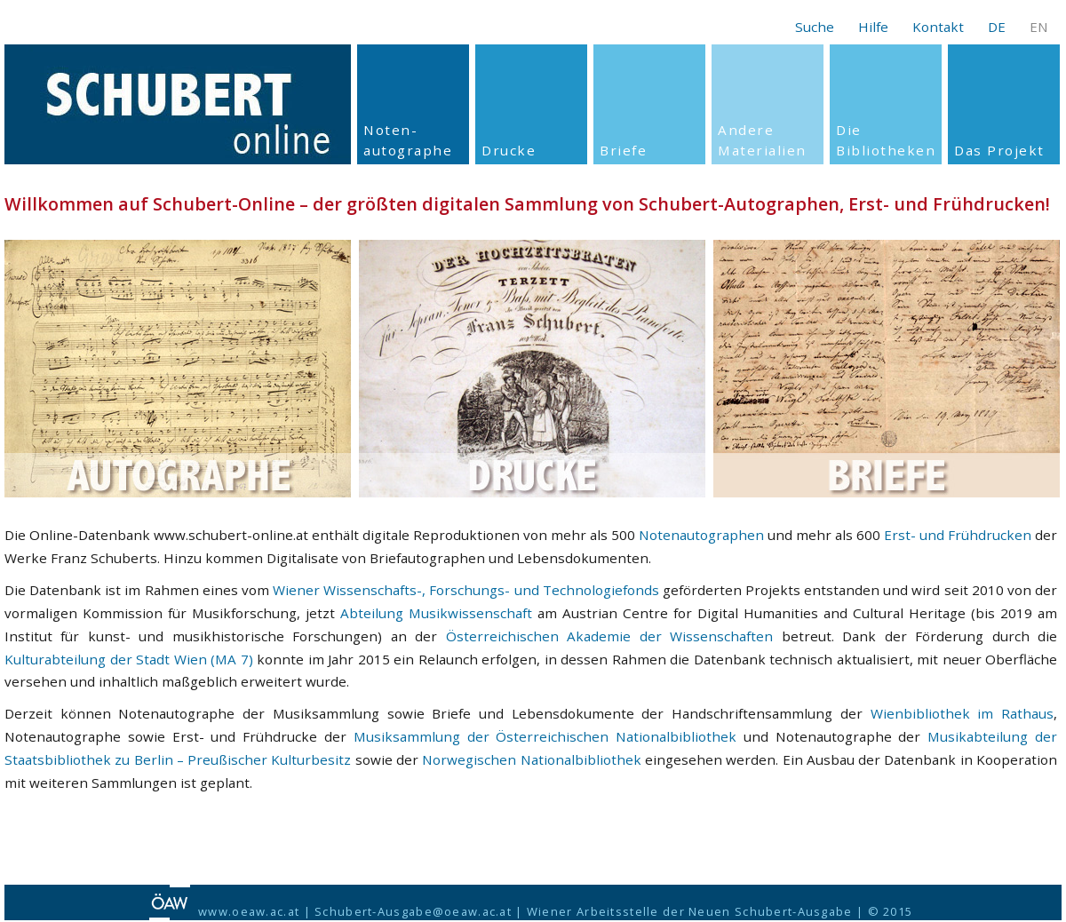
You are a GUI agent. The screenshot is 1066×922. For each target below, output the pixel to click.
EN (1039, 27)
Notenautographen (701, 535)
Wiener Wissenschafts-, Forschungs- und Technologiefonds (466, 590)
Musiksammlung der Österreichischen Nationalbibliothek (545, 736)
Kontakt (938, 27)
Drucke (508, 150)
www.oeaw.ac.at (248, 911)
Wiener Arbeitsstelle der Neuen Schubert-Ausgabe (690, 911)
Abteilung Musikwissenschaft (436, 613)
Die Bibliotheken (885, 140)
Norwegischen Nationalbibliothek (531, 759)
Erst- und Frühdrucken (957, 535)
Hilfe (873, 27)
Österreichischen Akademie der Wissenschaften (609, 636)
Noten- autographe (407, 140)
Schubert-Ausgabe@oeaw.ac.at (413, 911)
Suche (814, 27)
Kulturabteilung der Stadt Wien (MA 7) (128, 659)
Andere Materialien (762, 140)
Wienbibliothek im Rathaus (962, 713)
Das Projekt (999, 150)
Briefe (623, 150)
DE (997, 27)
